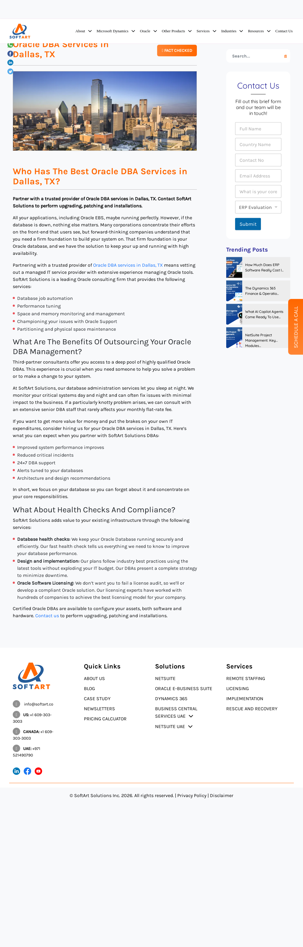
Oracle (145, 31)
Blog (89, 688)
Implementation (244, 698)
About (80, 31)
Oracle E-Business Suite (183, 688)
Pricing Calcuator (105, 719)
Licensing (237, 688)
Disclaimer (221, 795)
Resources (256, 31)
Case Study (97, 698)
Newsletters (99, 708)
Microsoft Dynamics (112, 31)
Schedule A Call (296, 327)
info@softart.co (33, 704)
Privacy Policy (191, 795)
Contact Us (284, 31)
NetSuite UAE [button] (170, 726)
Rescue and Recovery (252, 708)
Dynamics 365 (171, 698)
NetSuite (165, 678)
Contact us (47, 615)
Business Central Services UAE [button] (176, 712)
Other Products (173, 31)
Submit (248, 224)
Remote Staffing (245, 678)
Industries (228, 31)
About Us (94, 678)
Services (203, 31)
